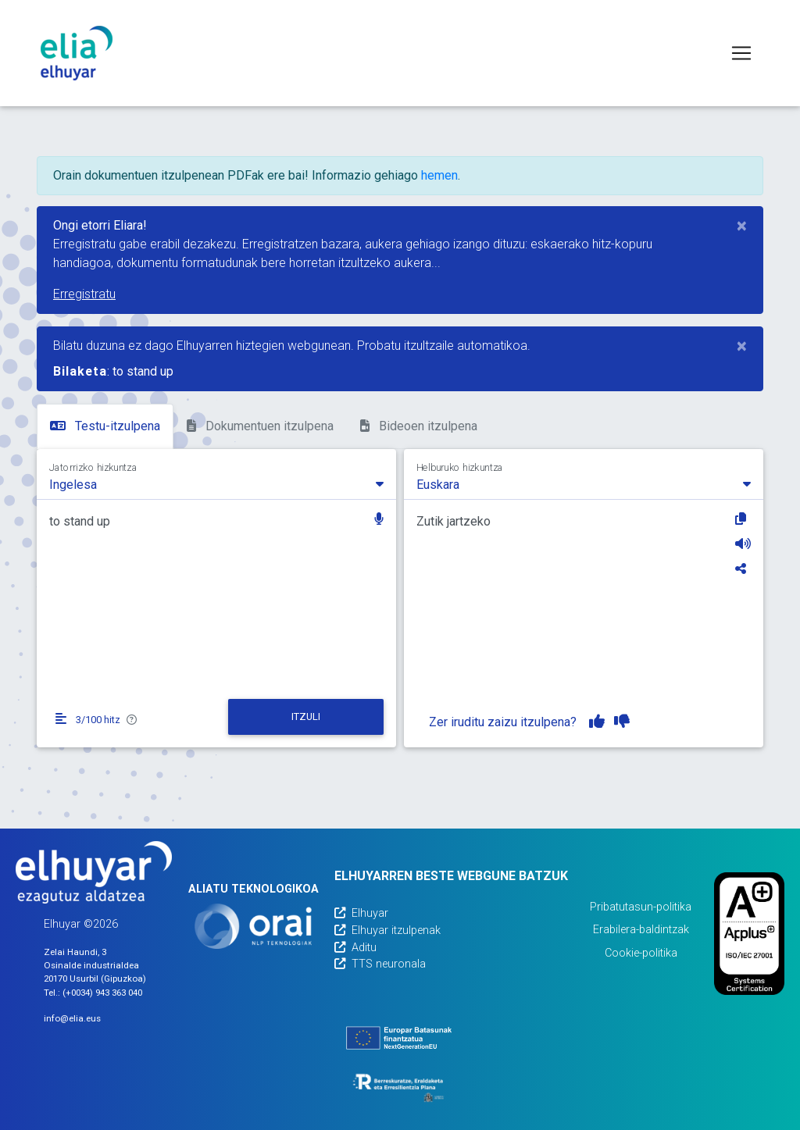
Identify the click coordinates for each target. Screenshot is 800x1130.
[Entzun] (743, 543)
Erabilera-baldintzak (641, 929)
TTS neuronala (380, 964)
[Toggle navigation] (741, 53)
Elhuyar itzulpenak (387, 930)
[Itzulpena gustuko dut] (597, 721)
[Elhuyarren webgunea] (94, 872)
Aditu (355, 947)
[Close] (741, 225)
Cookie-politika (641, 953)
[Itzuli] (306, 717)
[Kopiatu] (743, 518)
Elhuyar (361, 913)
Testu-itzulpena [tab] (105, 426)
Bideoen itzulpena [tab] (418, 426)
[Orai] (253, 926)
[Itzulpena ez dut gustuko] (622, 721)
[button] (379, 520)
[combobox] (216, 483)
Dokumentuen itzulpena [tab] (260, 426)
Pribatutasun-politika (640, 907)
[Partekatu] (743, 568)
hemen (439, 175)
